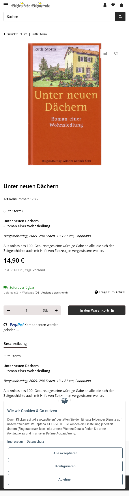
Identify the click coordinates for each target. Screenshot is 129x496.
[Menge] (26, 310)
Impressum (15, 441)
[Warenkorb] (121, 4)
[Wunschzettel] (113, 4)
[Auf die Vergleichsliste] (105, 53)
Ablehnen (65, 479)
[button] (105, 4)
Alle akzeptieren (65, 453)
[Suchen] (60, 17)
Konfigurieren (65, 466)
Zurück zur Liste (17, 34)
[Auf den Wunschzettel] (116, 53)
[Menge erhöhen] (56, 310)
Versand (39, 270)
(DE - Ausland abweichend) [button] (51, 292)
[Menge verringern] (8, 310)
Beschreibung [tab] (15, 343)
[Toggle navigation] (6, 3)
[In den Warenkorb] (97, 310)
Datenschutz (35, 441)
